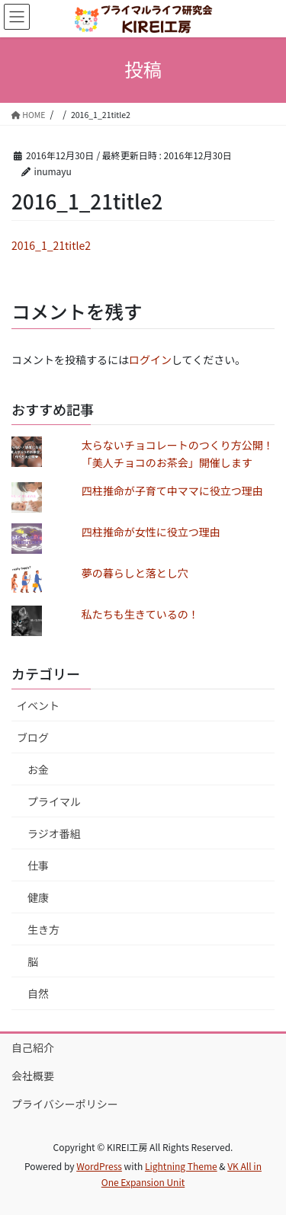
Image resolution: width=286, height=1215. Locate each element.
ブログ (33, 737)
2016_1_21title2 (51, 245)
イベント (38, 705)
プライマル (54, 801)
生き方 (43, 929)
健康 (38, 897)
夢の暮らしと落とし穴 (135, 572)
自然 (38, 993)
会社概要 (32, 1075)
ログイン (150, 359)
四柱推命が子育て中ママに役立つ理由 (172, 490)
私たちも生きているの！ (140, 614)
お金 (38, 769)
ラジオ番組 (54, 833)
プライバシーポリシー (64, 1103)
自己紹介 (32, 1047)
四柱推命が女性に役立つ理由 (151, 531)
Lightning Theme (181, 1165)
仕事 (38, 865)
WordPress (99, 1165)
